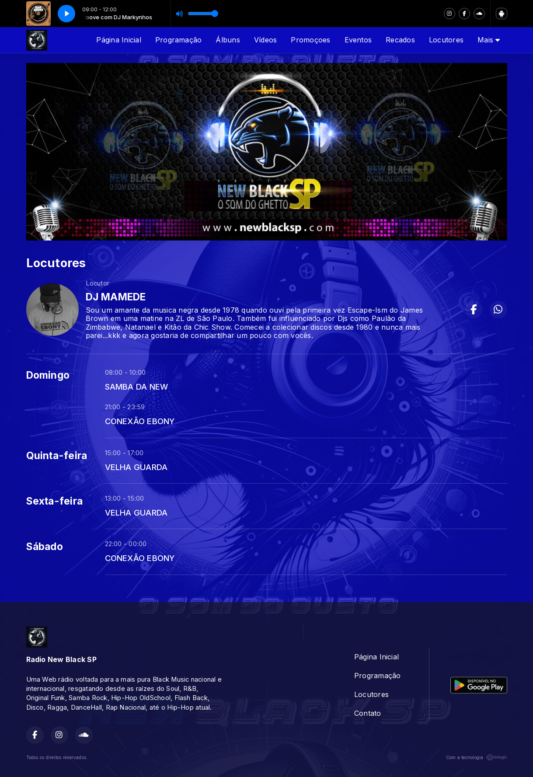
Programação (178, 39)
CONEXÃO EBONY (140, 421)
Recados (400, 39)
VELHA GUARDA (136, 467)
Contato (367, 713)
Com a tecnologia (476, 757)
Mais (488, 39)
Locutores (446, 39)
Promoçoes (310, 39)
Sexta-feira (54, 501)
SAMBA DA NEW (136, 386)
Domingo (48, 375)
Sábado (44, 546)
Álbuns (228, 39)
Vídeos (265, 39)
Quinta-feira (56, 455)
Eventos (358, 39)
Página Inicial (118, 39)
